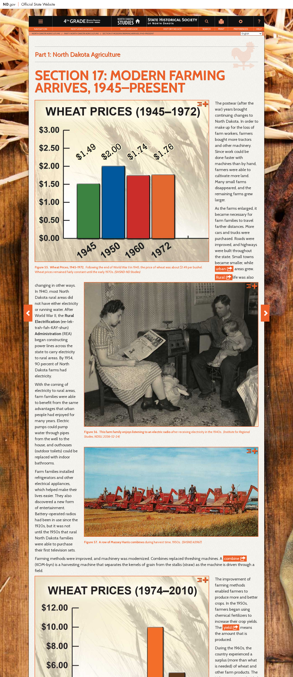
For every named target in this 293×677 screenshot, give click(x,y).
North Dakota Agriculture (46, 33)
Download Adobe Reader (51, 665)
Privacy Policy (78, 665)
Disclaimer (97, 665)
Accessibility (115, 665)
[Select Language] (251, 33)
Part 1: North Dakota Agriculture (81, 33)
